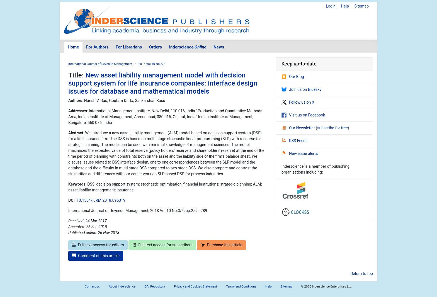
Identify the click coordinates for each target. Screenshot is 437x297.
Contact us (92, 286)
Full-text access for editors (98, 245)
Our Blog (292, 76)
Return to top (361, 273)
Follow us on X (297, 102)
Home (73, 47)
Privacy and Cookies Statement (195, 286)
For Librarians (129, 47)
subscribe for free (332, 128)
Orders (155, 47)
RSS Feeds (294, 140)
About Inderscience (122, 286)
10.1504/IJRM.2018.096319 (101, 200)
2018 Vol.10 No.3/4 (152, 64)
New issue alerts (300, 153)
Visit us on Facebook (303, 115)
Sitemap (362, 6)
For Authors (97, 47)
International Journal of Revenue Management (100, 64)
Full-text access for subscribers (162, 245)
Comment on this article (96, 256)
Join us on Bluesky (301, 89)
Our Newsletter (299, 128)
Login (331, 6)
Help (345, 6)
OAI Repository (154, 286)
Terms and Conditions (241, 286)
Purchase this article (221, 245)
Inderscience (188, 47)
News (218, 47)
